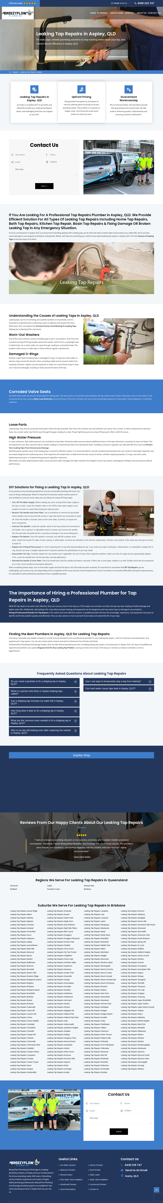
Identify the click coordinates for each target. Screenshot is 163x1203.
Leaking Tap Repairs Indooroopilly (60, 1017)
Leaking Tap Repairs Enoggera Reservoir (63, 931)
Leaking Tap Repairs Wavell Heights (135, 1013)
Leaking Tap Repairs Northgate (96, 999)
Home (93, 13)
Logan (49, 878)
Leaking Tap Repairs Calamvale (22, 999)
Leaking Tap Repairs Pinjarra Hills (97, 1030)
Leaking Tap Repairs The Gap (133, 982)
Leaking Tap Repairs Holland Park (60, 1006)
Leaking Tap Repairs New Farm (96, 986)
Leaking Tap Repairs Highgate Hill (60, 1003)
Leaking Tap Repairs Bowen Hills (23, 965)
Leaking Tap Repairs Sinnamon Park (135, 927)
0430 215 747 (146, 3)
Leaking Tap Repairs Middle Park (97, 938)
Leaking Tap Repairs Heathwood (60, 989)
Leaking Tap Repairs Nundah (95, 1010)
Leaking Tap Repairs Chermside (23, 1034)
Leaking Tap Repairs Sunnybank (133, 958)
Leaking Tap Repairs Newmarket (97, 989)
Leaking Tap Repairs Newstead (96, 993)
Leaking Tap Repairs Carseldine (22, 1020)
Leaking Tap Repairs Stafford (132, 941)
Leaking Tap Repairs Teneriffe (132, 975)
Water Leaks (95, 1167)
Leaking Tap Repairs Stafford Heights (135, 945)
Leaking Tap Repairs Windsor (132, 1030)
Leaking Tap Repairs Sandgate (133, 910)
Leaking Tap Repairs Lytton (95, 914)
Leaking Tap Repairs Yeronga (132, 1058)
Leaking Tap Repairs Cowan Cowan (24, 1054)
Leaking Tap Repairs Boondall (22, 962)
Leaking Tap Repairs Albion (21, 907)
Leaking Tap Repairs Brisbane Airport (25, 982)
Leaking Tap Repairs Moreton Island (98, 955)
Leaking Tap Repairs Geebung (59, 962)
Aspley (15, 72)
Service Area (116, 13)
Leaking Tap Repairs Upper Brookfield (136, 993)
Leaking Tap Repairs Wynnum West (135, 1051)
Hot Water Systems (68, 1157)
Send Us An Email (136, 1162)
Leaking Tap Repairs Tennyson (133, 979)
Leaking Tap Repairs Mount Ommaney (99, 975)
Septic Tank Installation (99, 1172)
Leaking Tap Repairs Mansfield (96, 931)
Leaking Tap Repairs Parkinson (96, 1023)
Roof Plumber (95, 1162)
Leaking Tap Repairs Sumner (132, 955)
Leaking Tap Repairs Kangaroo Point (61, 1030)
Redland (13, 881)
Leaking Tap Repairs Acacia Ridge (23, 903)
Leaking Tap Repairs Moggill (95, 948)
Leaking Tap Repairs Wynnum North (135, 1047)
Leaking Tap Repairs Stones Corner (135, 948)
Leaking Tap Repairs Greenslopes (60, 975)
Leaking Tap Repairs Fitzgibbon (59, 948)
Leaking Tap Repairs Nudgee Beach (98, 1006)
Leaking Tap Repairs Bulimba (21, 989)
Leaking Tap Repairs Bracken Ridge (24, 969)
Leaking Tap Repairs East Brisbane (61, 917)
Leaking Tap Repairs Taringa (132, 969)
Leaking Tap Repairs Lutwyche (96, 910)
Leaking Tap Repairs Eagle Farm (60, 914)
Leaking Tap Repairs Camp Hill (22, 1003)
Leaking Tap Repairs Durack (58, 907)
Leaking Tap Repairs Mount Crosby (98, 965)
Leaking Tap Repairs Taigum (132, 965)
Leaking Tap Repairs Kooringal (59, 1061)
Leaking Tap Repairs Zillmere (132, 1061)
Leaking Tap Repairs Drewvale (59, 903)
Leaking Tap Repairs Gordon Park (60, 965)
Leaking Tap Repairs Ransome (96, 1044)
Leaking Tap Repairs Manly (95, 924)
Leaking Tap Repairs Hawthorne (59, 986)
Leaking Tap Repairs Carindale (22, 1017)
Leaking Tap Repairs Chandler (22, 1023)
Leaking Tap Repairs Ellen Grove (60, 924)
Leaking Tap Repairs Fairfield (58, 938)
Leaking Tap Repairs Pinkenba (96, 1034)
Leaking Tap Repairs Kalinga (58, 1027)
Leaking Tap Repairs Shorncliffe (133, 924)
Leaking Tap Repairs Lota (94, 907)
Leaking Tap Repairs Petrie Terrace (98, 1027)
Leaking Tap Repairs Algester (21, 914)
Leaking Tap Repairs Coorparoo (22, 1047)
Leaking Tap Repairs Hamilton (59, 982)
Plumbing (103, 13)
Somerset (14, 878)
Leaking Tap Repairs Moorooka (96, 951)
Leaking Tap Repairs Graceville (59, 969)
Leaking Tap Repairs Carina (21, 1010)
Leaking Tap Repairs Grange (58, 972)
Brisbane (87, 881)
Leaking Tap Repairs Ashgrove (22, 931)
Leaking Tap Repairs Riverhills (96, 1054)
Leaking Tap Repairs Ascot (20, 927)
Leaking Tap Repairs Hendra (58, 996)
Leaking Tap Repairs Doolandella (23, 1065)
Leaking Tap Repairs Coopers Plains (24, 1044)
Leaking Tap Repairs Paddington (97, 1017)
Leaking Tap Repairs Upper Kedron (135, 996)
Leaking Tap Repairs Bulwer (21, 993)
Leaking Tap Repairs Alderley (21, 910)
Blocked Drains (66, 1167)
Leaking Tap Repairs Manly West (97, 927)
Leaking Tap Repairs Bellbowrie (22, 955)
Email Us (123, 3)
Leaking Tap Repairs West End (133, 1017)
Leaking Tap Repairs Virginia (132, 1003)
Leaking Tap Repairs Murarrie (95, 979)
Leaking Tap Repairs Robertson (96, 1058)
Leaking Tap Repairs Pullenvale (96, 1041)
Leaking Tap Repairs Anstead (21, 920)
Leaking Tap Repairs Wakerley (133, 1010)
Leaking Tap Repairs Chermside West (25, 1037)
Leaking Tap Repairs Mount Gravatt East (100, 972)
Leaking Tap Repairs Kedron (58, 1041)
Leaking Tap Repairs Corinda (21, 1051)
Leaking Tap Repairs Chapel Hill (23, 1027)
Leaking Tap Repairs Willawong (133, 1023)
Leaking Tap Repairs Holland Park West (63, 1010)
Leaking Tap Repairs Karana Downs (61, 1034)
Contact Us (154, 13)
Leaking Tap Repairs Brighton (21, 975)
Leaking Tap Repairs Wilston (132, 1027)
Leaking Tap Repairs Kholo (57, 1058)
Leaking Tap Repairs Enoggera (59, 927)
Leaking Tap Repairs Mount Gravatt (98, 969)
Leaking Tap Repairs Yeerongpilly (134, 1054)
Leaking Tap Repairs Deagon (21, 1061)
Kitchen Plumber (96, 1157)
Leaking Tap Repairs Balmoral (22, 945)
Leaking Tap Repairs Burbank (21, 996)
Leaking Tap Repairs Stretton (132, 951)
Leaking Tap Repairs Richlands (96, 1051)
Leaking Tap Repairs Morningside (97, 958)
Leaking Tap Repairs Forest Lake (60, 951)
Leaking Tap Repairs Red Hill (95, 1047)
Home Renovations (68, 1182)
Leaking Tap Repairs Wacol (131, 1006)
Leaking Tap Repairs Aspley (31, 72)
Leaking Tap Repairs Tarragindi (133, 972)
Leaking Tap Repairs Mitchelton (96, 945)
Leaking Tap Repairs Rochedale (96, 1061)
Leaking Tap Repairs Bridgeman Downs (26, 972)
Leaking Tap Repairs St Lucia (132, 938)
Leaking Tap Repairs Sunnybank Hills (135, 962)
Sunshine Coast (53, 881)
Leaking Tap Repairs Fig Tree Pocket (61, 945)
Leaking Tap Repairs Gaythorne (59, 958)
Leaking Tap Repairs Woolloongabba (135, 1037)
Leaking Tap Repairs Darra (20, 1058)
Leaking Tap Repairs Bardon (21, 951)
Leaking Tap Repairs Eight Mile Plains (62, 920)
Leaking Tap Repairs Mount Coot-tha (98, 962)
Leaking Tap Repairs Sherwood (133, 920)
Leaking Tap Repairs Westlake (133, 1020)
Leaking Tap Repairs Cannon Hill (23, 1006)
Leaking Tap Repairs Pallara (95, 1020)
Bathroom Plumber (67, 1162)
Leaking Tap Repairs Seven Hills (133, 914)
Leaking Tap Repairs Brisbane (22, 979)
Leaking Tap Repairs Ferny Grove (60, 941)
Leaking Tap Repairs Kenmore (59, 1047)
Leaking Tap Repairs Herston (58, 999)
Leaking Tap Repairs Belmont (21, 958)
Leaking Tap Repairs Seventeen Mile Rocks (138, 917)
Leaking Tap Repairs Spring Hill (133, 934)
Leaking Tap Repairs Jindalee (58, 1023)
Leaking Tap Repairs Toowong (133, 989)
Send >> (44, 186)
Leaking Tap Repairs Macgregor (96, 917)
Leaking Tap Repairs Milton (95, 941)
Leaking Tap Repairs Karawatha (59, 1037)
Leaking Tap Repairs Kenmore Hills (61, 1051)
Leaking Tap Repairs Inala (57, 1013)
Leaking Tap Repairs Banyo (21, 948)
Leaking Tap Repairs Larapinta (96, 903)
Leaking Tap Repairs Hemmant (59, 993)
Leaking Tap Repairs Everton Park (60, 934)
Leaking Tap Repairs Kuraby (58, 1065)
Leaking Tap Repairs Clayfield (22, 1041)
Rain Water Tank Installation (71, 1172)
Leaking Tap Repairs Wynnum (133, 1044)
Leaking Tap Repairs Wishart (132, 1034)
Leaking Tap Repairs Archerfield (22, 924)
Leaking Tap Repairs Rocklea (95, 1065)
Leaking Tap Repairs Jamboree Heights (62, 1020)
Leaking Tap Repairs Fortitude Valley (61, 955)
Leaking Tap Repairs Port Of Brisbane (99, 1037)
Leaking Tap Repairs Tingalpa (132, 986)
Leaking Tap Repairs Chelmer (22, 1030)
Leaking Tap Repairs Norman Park (97, 996)
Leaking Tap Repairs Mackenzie (96, 920)
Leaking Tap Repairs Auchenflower (24, 938)
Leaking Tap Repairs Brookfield (22, 986)
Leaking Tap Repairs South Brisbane (135, 931)
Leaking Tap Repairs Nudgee (95, 1003)
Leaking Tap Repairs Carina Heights (24, 1013)
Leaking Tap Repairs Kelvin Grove (60, 1044)
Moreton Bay (89, 878)
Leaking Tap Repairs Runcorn (132, 903)
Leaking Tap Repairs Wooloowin (133, 1041)
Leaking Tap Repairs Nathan (95, 982)
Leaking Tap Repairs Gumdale (59, 979)
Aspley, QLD (132, 1168)
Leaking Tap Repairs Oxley (94, 1013)
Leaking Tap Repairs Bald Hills (22, 941)
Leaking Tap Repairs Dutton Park (60, 910)
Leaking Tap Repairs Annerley (22, 917)
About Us (141, 13)
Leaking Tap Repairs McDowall (96, 934)
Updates (130, 13)
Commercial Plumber (98, 1177)
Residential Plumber (68, 1177)
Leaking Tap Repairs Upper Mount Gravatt (137, 999)
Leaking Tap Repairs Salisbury (133, 907)
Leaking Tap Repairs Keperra (58, 1054)
